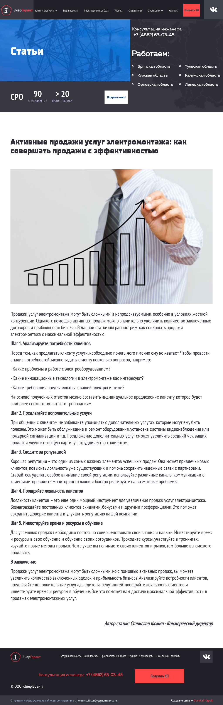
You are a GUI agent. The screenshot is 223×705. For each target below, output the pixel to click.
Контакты (173, 10)
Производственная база (96, 10)
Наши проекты (70, 10)
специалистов (37, 100)
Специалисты (135, 10)
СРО (16, 96)
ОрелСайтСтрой (203, 700)
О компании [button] (155, 10)
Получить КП (191, 10)
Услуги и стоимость (71, 656)
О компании (162, 656)
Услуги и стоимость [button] (46, 10)
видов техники (62, 100)
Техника (118, 10)
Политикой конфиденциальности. (97, 700)
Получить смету (116, 97)
